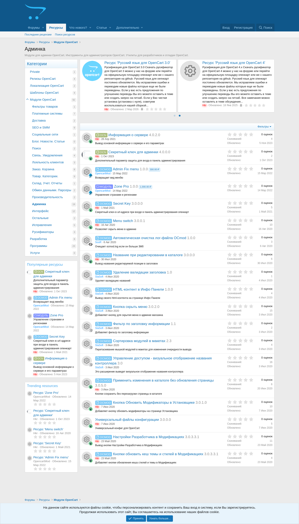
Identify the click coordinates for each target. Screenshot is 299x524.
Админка (39, 204)
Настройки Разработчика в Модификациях (148, 437)
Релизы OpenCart (43, 78)
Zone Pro (48, 315)
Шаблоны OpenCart (44, 92)
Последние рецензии (38, 34)
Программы (38, 246)
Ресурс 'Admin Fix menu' (51, 457)
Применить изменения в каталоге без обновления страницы (163, 380)
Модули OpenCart (43, 99)
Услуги (35, 253)
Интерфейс (40, 211)
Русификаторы (43, 232)
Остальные (40, 218)
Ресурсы (56, 27)
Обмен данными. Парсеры (51, 190)
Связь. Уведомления (47, 155)
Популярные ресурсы (45, 265)
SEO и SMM (41, 127)
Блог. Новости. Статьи (48, 141)
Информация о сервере (128, 135)
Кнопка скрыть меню (130, 307)
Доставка (39, 120)
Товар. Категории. (45, 176)
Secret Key (49, 336)
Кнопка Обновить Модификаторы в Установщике (154, 403)
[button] (43, 27)
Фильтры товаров (45, 106)
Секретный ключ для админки (133, 152)
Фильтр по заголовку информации (141, 324)
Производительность (47, 197)
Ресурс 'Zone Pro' (46, 392)
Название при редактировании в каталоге (148, 255)
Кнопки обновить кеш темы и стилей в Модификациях (158, 454)
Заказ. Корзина (43, 169)
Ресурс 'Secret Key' (47, 443)
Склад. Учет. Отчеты (47, 183)
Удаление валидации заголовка (139, 272)
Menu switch (123, 221)
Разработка (38, 239)
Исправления (42, 225)
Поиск (36, 148)
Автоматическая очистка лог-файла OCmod (149, 238)
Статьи (101, 27)
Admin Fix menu (52, 297)
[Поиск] (265, 27)
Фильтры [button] (263, 126)
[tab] (174, 115)
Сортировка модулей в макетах (139, 341)
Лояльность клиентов (48, 162)
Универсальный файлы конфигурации (127, 420)
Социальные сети (45, 134)
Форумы (34, 27)
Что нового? (78, 27)
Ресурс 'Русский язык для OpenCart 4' (234, 63)
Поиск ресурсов (65, 34)
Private (35, 71)
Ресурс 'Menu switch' (48, 429)
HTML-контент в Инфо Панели (138, 289)
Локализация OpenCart (47, 85)
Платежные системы (47, 113)
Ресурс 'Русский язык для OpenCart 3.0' (137, 63)
